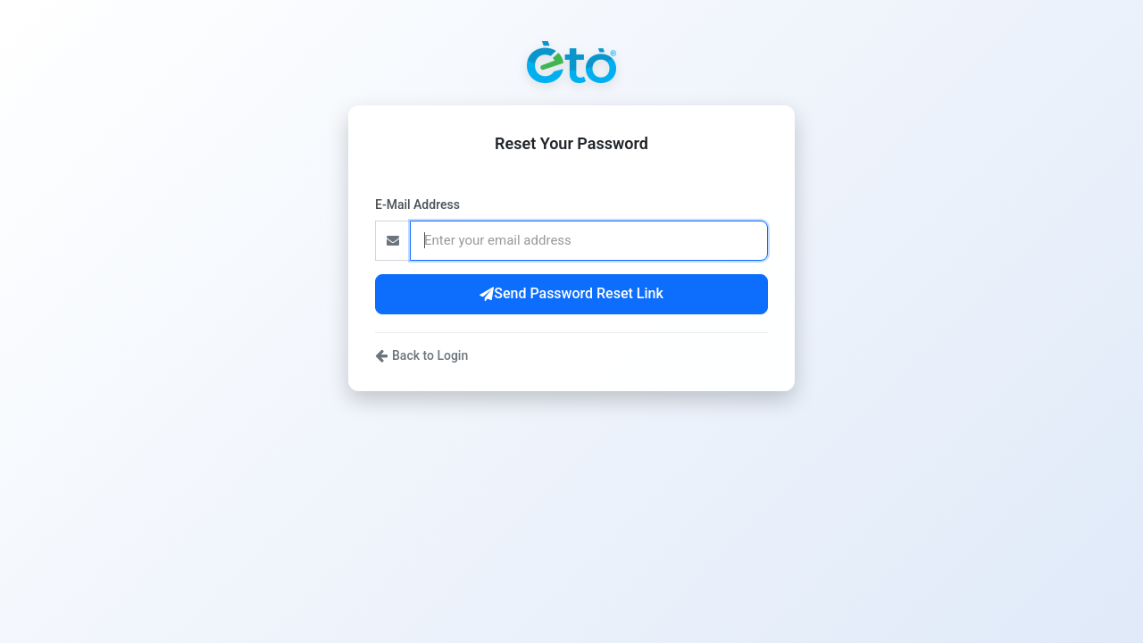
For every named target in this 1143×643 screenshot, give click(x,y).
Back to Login (421, 355)
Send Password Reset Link (571, 293)
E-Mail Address (417, 204)
